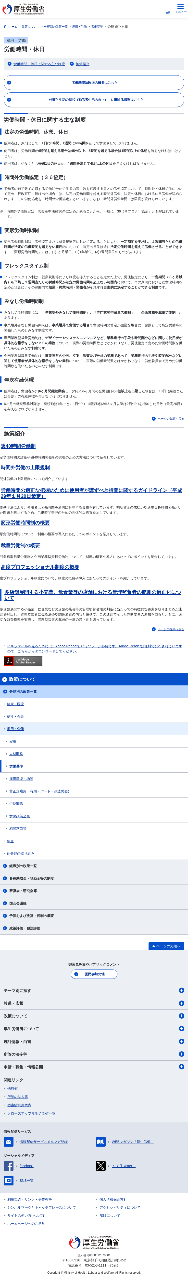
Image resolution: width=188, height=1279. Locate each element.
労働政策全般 (19, 816)
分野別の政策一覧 (23, 691)
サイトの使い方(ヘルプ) (25, 1215)
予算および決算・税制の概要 (31, 916)
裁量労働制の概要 (20, 545)
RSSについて (110, 1215)
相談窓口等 (17, 829)
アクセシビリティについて (120, 1207)
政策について (94, 1016)
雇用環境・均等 (21, 779)
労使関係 (16, 804)
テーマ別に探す (94, 990)
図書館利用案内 (19, 1105)
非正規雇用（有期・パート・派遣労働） (40, 791)
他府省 (12, 1088)
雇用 (12, 741)
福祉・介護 (15, 716)
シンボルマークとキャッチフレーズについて (41, 1207)
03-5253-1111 (95, 1265)
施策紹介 (82, 64)
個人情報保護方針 (113, 1199)
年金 (10, 841)
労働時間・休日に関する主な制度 (39, 64)
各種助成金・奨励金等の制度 (31, 878)
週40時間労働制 (18, 446)
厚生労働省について (94, 1028)
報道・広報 (94, 1003)
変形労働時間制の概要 (25, 522)
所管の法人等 (17, 1097)
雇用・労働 (15, 729)
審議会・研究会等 (23, 891)
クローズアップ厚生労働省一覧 (31, 1113)
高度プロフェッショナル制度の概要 (40, 567)
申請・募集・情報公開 (94, 1066)
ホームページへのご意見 (26, 1224)
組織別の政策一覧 (23, 866)
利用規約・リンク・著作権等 (29, 1199)
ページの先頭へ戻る (171, 418)
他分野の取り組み (20, 853)
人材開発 (16, 754)
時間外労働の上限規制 (25, 467)
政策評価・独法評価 (24, 928)
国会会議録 (17, 903)
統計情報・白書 (94, 1041)
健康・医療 (15, 704)
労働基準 (16, 766)
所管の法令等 (94, 1054)
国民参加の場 (94, 974)
